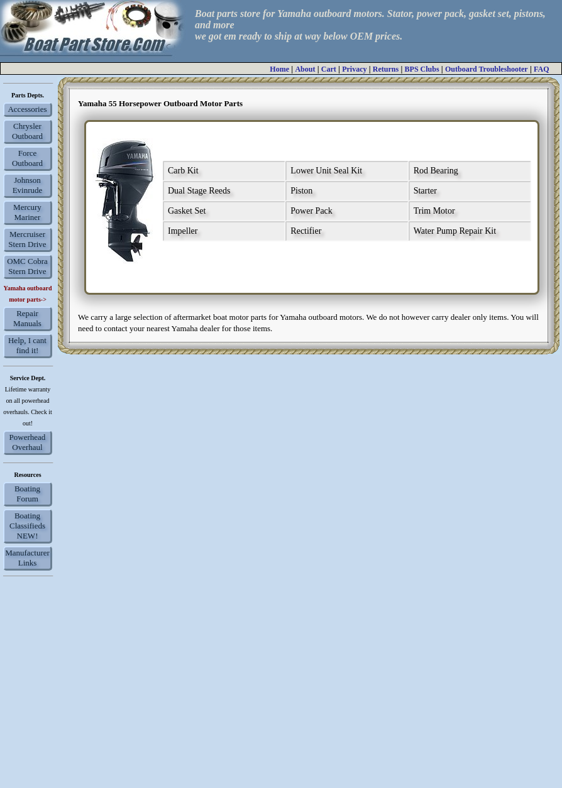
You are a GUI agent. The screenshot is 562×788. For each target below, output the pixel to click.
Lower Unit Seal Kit (326, 170)
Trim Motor (434, 211)
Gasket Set (187, 211)
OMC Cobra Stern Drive (27, 266)
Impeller (182, 231)
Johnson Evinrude (28, 185)
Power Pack (311, 211)
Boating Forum (27, 493)
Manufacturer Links (27, 557)
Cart (328, 69)
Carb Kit (183, 170)
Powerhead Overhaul (27, 442)
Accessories (27, 109)
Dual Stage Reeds (199, 190)
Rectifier (305, 231)
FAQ (541, 69)
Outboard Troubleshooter (486, 69)
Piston (301, 190)
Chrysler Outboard (27, 131)
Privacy (354, 69)
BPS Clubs (422, 69)
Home (279, 69)
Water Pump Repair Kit (455, 231)
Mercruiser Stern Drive (27, 239)
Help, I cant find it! (27, 345)
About (305, 69)
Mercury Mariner (27, 212)
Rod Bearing (436, 170)
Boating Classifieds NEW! (27, 525)
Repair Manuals (27, 318)
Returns (386, 69)
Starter (425, 190)
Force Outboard (27, 158)
